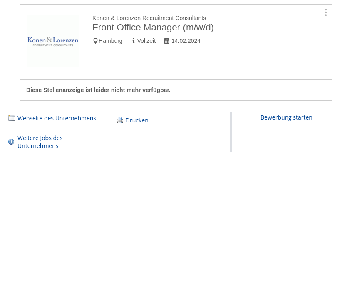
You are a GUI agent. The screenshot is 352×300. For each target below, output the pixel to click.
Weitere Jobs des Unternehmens (40, 142)
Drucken (137, 120)
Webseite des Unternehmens (56, 118)
